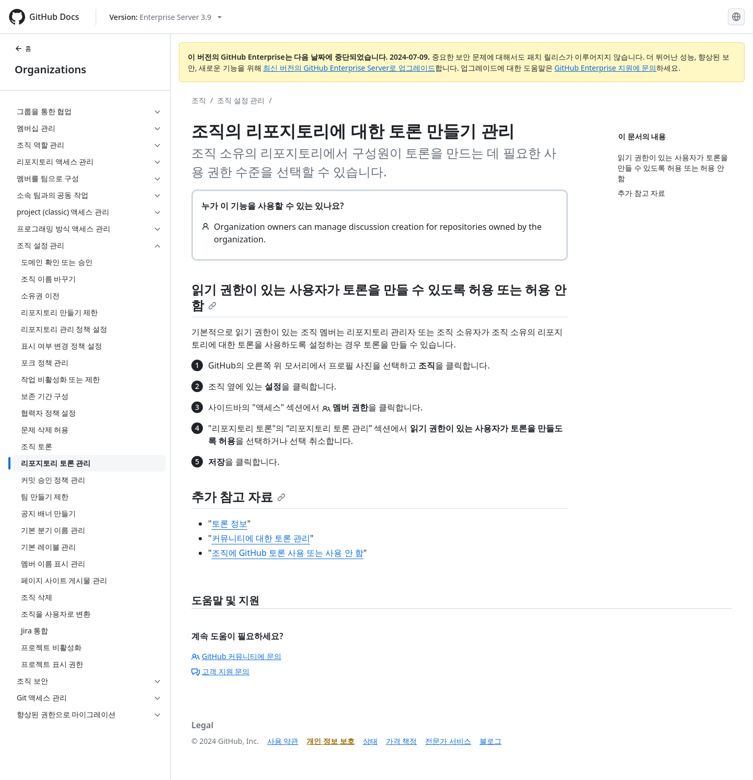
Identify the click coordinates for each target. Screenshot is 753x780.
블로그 (490, 741)
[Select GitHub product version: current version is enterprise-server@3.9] (165, 17)
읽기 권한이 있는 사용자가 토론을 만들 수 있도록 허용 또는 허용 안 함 (378, 297)
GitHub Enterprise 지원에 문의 (605, 68)
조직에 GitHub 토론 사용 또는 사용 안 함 (287, 553)
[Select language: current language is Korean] (736, 16)
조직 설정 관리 (241, 100)
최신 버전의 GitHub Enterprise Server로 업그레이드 (349, 68)
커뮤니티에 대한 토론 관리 (261, 538)
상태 (370, 741)
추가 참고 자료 (238, 496)
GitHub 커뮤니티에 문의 (236, 656)
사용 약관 (283, 741)
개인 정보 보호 (330, 741)
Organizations (50, 69)
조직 (198, 100)
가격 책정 (401, 741)
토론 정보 (229, 523)
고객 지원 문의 (220, 671)
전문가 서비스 (448, 741)
